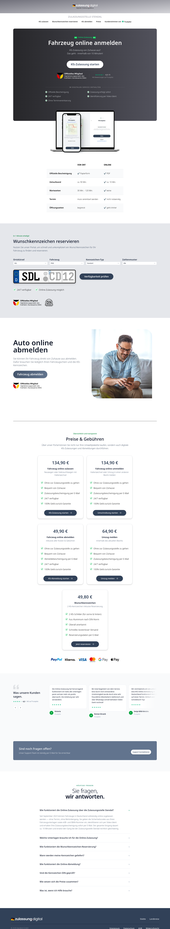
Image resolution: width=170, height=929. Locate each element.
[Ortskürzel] (31, 276)
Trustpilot (58, 714)
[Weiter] (20, 708)
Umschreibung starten (109, 513)
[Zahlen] (68, 276)
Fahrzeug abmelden (31, 374)
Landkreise (154, 919)
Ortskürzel (18, 259)
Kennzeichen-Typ (95, 259)
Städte (143, 919)
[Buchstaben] (55, 276)
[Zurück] (15, 708)
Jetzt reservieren (85, 644)
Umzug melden (109, 578)
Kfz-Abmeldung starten (60, 578)
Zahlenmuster (129, 259)
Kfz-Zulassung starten (85, 64)
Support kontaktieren (141, 752)
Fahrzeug (54, 259)
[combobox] (30, 263)
